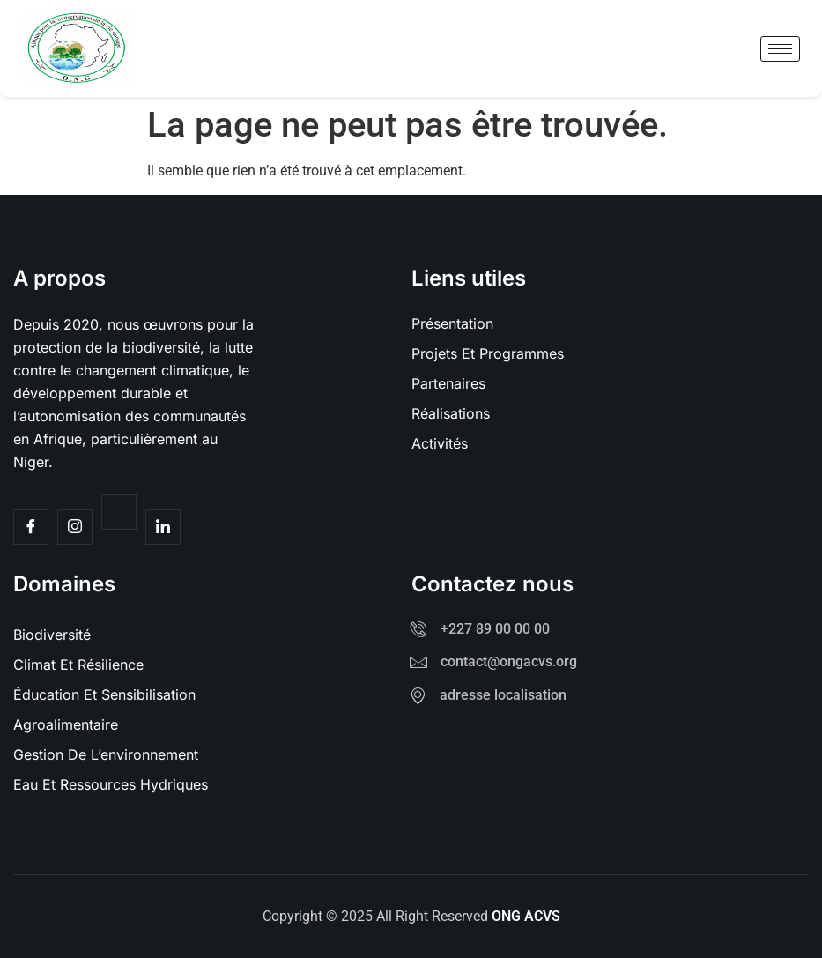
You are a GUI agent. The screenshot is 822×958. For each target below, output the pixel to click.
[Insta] (75, 527)
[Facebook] (30, 527)
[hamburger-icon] (780, 49)
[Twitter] (119, 512)
